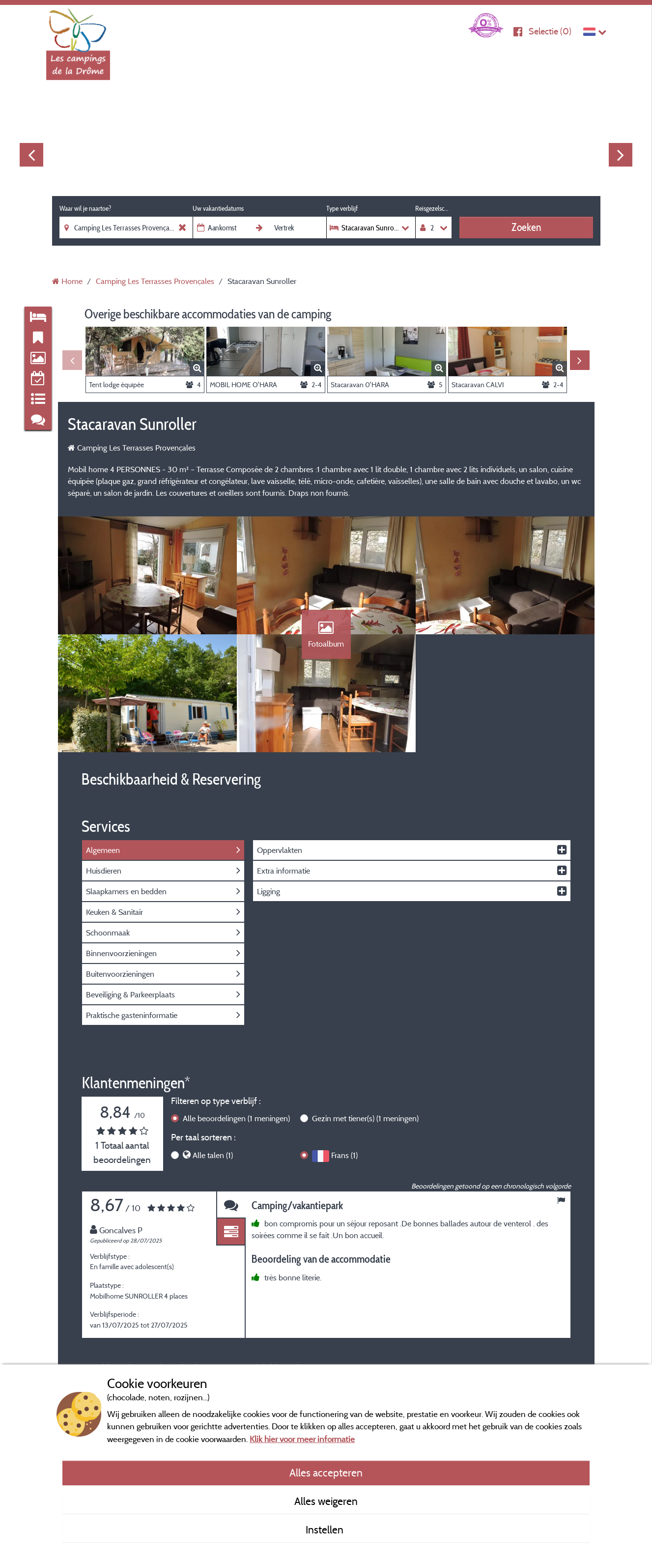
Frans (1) (344, 1155)
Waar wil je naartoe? (85, 208)
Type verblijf (342, 208)
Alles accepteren (326, 1472)
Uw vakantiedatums (218, 208)
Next (620, 155)
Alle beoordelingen (236, 1118)
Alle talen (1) (213, 1155)
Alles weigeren (326, 1501)
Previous (31, 155)
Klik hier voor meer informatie (302, 1439)
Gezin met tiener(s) (365, 1118)
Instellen (326, 1529)
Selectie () (550, 31)
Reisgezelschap (433, 208)
